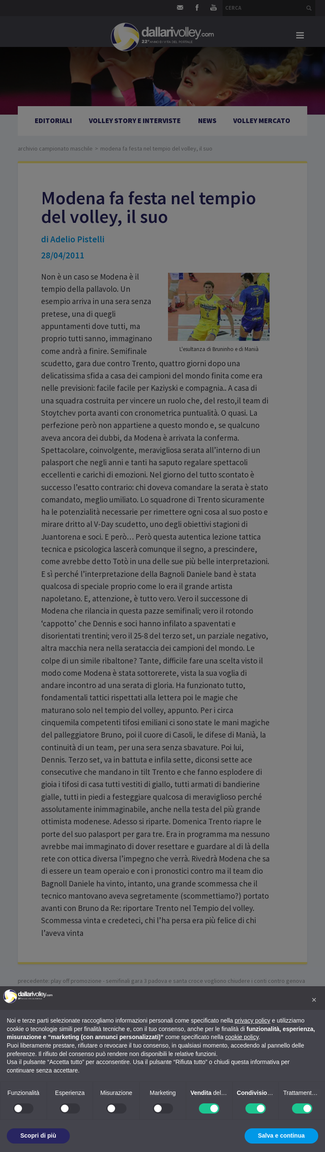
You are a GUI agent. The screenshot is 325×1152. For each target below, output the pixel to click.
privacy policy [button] (252, 1020)
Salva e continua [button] (281, 1135)
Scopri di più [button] (38, 1135)
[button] (314, 1000)
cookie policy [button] (242, 1037)
